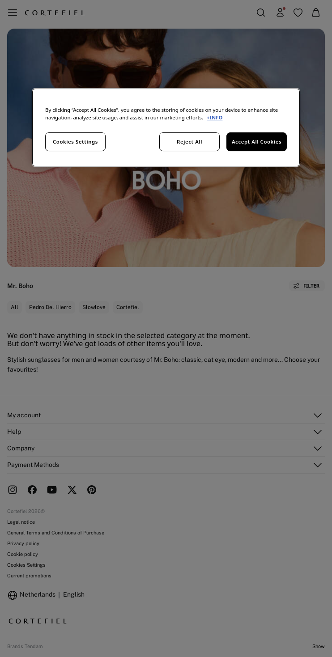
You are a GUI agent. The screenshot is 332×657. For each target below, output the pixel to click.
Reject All (189, 142)
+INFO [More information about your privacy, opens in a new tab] (214, 117)
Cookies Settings (75, 142)
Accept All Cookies (256, 142)
